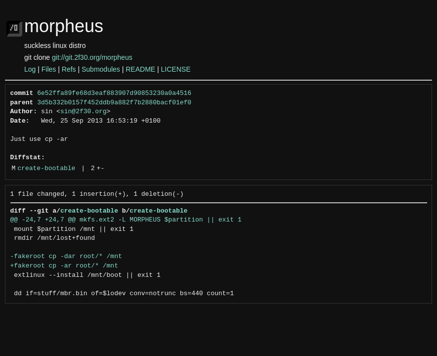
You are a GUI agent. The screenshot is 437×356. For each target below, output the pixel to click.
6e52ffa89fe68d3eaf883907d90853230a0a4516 (114, 93)
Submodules (101, 69)
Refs (69, 69)
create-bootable (46, 168)
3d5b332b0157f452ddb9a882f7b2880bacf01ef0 (114, 102)
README (140, 69)
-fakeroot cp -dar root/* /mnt (66, 256)
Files (49, 69)
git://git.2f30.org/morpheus (92, 57)
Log (30, 69)
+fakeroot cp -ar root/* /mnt (64, 266)
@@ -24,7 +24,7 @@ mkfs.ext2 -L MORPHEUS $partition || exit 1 (126, 220)
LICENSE (176, 69)
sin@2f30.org (83, 111)
